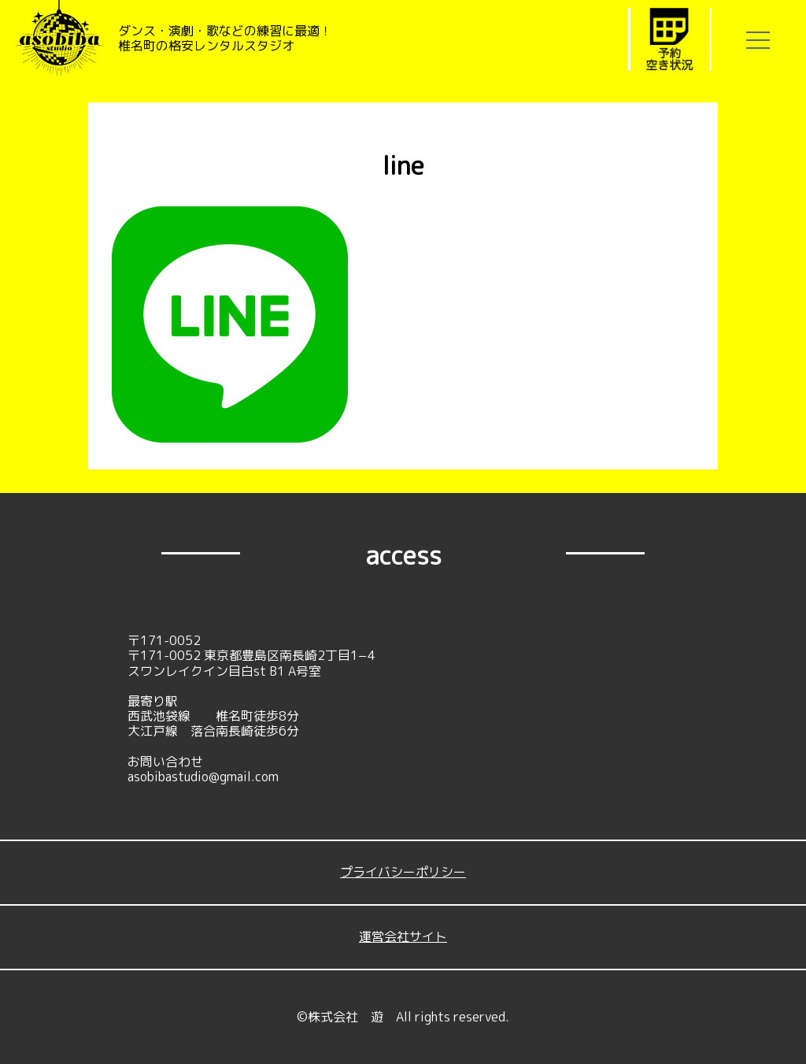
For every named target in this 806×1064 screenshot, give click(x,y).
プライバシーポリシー (403, 871)
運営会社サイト (403, 936)
